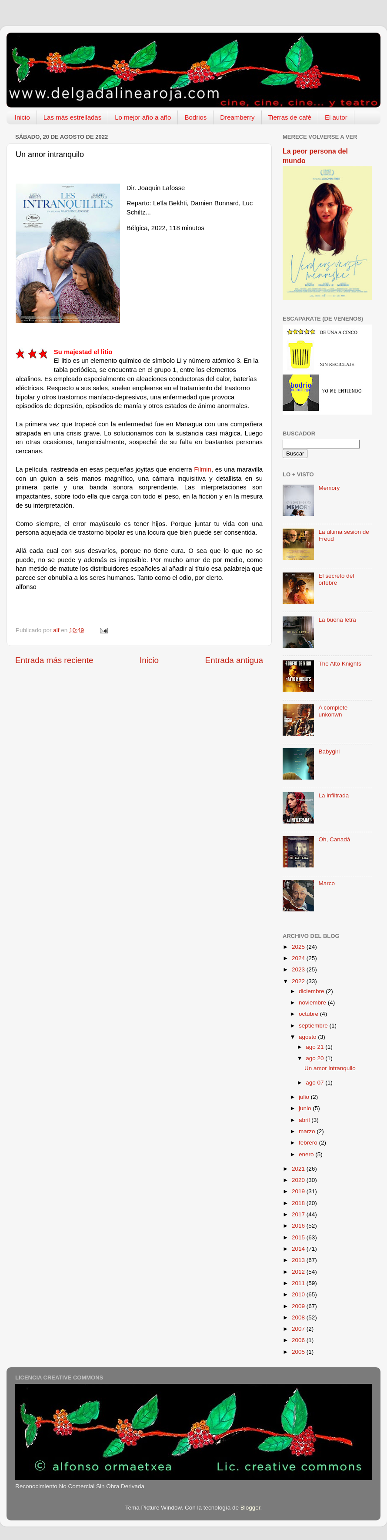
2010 (299, 1294)
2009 (299, 1306)
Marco (326, 883)
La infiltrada (333, 795)
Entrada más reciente (54, 660)
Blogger (250, 1507)
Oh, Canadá (334, 839)
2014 (299, 1248)
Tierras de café (290, 117)
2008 (299, 1317)
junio (306, 1108)
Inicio (22, 117)
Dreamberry (237, 117)
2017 (299, 1214)
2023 (299, 969)
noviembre (313, 1002)
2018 (299, 1203)
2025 (299, 947)
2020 (299, 1180)
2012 (299, 1272)
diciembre (312, 991)
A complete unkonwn (332, 711)
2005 (299, 1352)
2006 (299, 1340)
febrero (309, 1142)
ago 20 (315, 1058)
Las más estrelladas (72, 117)
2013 (299, 1260)
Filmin (202, 469)
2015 (299, 1237)
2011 (299, 1283)
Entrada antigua (234, 660)
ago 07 (315, 1082)
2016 (299, 1225)
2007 (299, 1329)
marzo (308, 1131)
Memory (329, 488)
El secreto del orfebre (336, 579)
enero (307, 1154)
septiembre (314, 1025)
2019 (299, 1191)
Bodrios (195, 117)
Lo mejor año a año (143, 117)
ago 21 (315, 1047)
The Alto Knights (339, 663)
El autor (336, 117)
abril (305, 1120)
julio (305, 1097)
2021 (299, 1168)
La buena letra (337, 619)
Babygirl (329, 751)
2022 (299, 981)
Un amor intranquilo (330, 1068)
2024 (299, 958)
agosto (308, 1037)
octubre (309, 1014)
